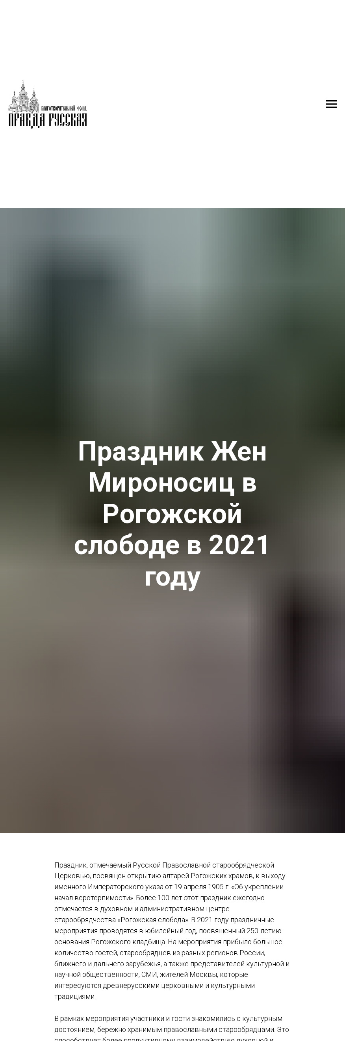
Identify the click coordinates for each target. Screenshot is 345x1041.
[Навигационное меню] (331, 104)
